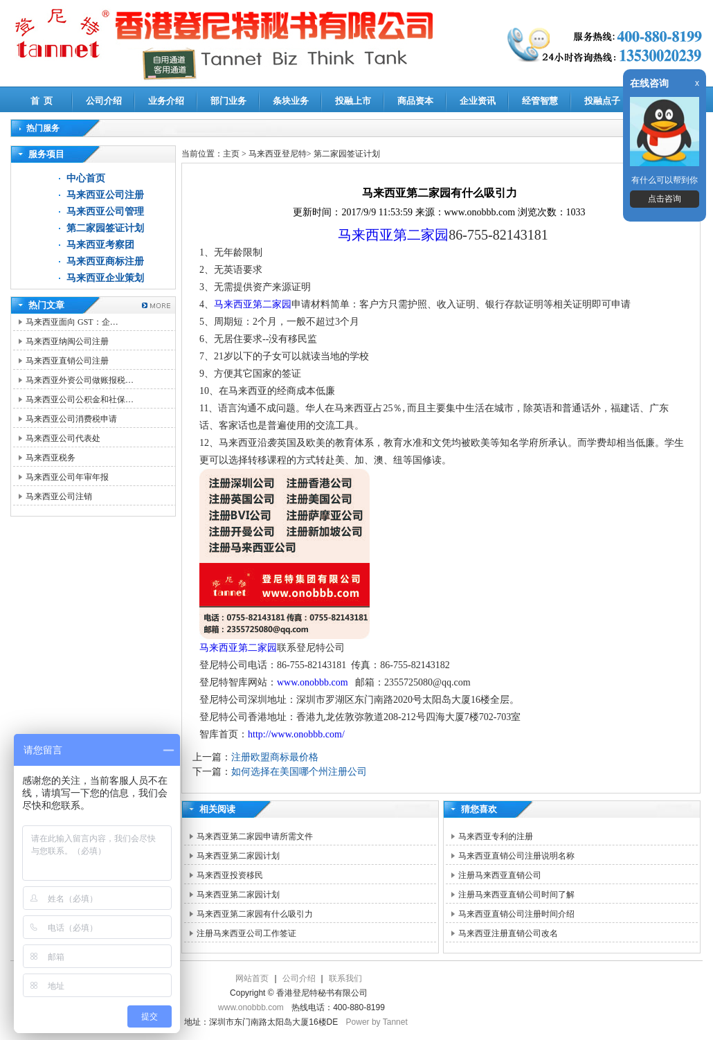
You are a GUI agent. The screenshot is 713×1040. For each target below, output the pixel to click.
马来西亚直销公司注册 (67, 361)
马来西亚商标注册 (105, 261)
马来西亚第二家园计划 (238, 856)
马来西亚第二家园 (393, 234)
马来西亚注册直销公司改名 (508, 933)
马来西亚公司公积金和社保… (80, 399)
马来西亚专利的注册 (495, 836)
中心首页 (85, 178)
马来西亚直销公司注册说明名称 (516, 856)
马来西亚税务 (50, 458)
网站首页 (252, 978)
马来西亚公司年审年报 (67, 477)
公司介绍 (104, 101)
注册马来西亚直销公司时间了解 (516, 894)
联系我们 (345, 978)
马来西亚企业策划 (105, 278)
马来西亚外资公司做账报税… (80, 380)
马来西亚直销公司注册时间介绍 (516, 914)
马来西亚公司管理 (105, 211)
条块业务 (291, 101)
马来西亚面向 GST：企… (72, 322)
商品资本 (415, 101)
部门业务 (228, 101)
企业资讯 (478, 101)
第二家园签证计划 (105, 228)
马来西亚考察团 (100, 245)
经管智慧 (540, 101)
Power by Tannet (377, 1022)
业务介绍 (166, 101)
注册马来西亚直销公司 (499, 875)
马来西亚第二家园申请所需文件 (255, 836)
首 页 (41, 101)
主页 (231, 154)
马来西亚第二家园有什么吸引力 (255, 914)
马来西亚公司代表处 (63, 438)
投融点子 (602, 101)
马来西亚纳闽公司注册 (67, 341)
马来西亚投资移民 (230, 875)
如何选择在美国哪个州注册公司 (299, 771)
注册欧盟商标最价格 (274, 757)
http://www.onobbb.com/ (296, 734)
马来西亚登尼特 (278, 154)
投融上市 (353, 101)
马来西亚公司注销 (59, 496)
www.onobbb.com (313, 682)
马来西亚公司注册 (105, 195)
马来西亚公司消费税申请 (71, 419)
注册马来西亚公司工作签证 (246, 933)
